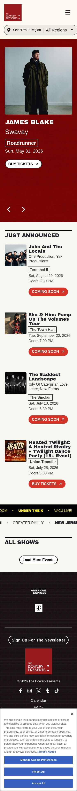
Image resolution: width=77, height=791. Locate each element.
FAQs (38, 707)
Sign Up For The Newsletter (38, 640)
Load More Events (38, 560)
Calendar (38, 700)
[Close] (72, 713)
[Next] (23, 209)
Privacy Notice (47, 751)
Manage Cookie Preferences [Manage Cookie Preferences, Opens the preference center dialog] (38, 759)
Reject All (38, 771)
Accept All (38, 783)
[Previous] (9, 209)
